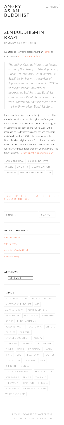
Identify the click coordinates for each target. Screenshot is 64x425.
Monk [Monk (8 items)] (48, 349)
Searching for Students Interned (17, 197)
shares (46, 51)
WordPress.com (42, 418)
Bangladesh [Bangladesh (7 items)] (31, 315)
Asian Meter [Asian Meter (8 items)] (12, 315)
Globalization (41, 167)
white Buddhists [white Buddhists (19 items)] (15, 394)
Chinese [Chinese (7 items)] (50, 326)
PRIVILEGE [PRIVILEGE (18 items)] (30, 360)
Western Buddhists (32, 172)
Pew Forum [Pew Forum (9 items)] (34, 355)
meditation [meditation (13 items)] (34, 349)
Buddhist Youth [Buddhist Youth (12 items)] (14, 326)
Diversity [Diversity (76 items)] (24, 332)
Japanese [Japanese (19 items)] (26, 343)
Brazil (9, 167)
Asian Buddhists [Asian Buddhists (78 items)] (37, 310)
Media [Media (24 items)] (20, 349)
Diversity (22, 167)
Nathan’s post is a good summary (36, 152)
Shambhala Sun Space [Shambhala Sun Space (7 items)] (18, 371)
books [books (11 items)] (9, 321)
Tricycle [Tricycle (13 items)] (43, 383)
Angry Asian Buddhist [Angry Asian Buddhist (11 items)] (18, 304)
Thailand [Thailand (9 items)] (41, 377)
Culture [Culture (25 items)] (10, 332)
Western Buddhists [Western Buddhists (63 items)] (34, 388)
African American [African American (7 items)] (16, 298)
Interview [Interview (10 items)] (11, 343)
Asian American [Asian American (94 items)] (14, 310)
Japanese (10, 172)
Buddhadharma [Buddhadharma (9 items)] (26, 321)
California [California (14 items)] (35, 326)
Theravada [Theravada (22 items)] (11, 383)
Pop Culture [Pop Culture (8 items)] (12, 360)
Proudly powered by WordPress (32, 414)
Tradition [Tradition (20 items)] (28, 383)
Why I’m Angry (10, 244)
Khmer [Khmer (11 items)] (9, 349)
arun (33, 43)
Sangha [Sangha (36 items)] (24, 366)
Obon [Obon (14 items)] (20, 355)
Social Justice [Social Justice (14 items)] (44, 371)
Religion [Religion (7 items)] (10, 366)
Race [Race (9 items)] (42, 360)
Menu (54, 6)
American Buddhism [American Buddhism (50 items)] (43, 298)
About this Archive (12, 237)
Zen (49, 172)
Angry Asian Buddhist (17, 11)
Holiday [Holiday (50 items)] (37, 338)
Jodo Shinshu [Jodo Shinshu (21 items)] (44, 343)
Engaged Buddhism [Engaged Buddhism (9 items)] (17, 338)
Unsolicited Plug (47, 196)
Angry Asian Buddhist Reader (16, 250)
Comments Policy (11, 256)
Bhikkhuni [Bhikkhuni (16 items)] (48, 315)
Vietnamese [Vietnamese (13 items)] (12, 388)
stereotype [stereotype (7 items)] (12, 377)
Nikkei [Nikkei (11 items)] (8, 355)
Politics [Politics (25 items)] (50, 355)
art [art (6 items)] (37, 304)
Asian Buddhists (38, 161)
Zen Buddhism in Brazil (30, 55)
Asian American (14, 161)
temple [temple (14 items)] (27, 377)
